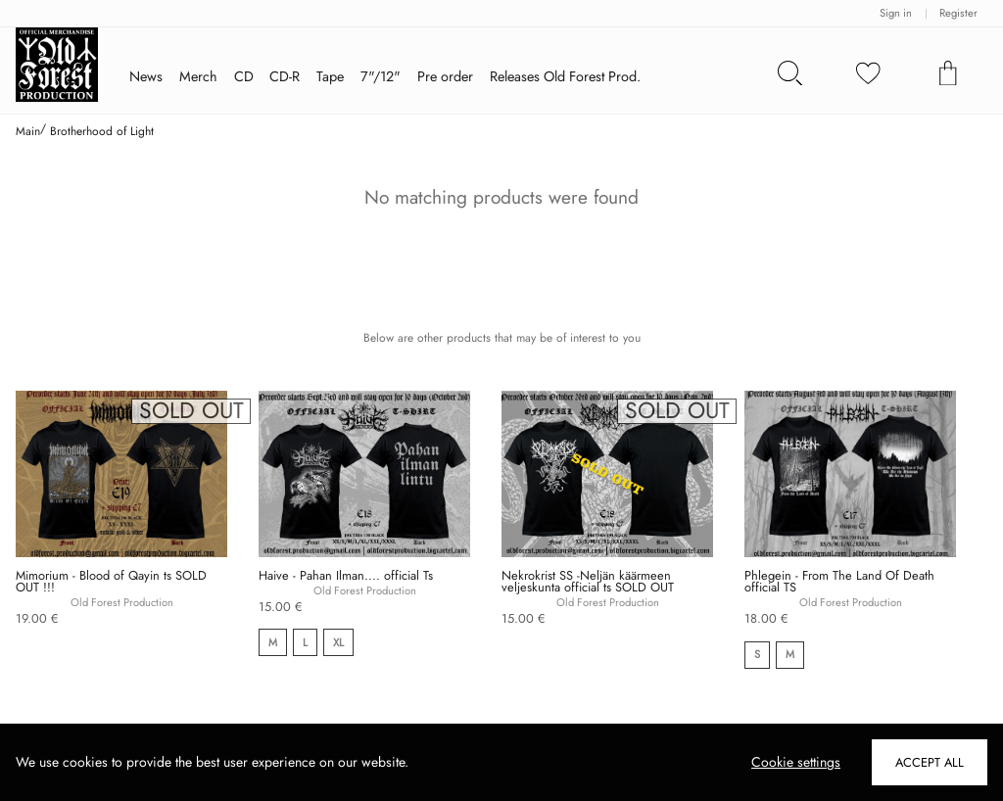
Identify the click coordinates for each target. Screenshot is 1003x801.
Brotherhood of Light (102, 131)
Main (28, 131)
